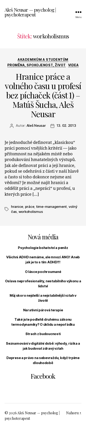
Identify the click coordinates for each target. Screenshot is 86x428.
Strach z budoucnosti (43, 334)
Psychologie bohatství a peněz (43, 248)
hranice (17, 206)
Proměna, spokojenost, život (36, 65)
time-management (51, 206)
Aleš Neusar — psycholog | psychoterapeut (30, 12)
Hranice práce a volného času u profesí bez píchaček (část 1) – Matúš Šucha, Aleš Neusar (43, 95)
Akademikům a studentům (43, 59)
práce (29, 206)
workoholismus (31, 211)
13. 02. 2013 (66, 125)
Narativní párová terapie (43, 310)
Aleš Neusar (36, 125)
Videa (73, 65)
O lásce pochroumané (43, 272)
